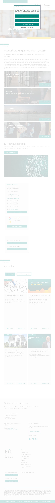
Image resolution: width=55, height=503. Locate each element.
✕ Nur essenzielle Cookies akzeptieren (27, 20)
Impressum (31, 27)
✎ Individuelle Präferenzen (27, 24)
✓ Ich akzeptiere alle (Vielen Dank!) (27, 16)
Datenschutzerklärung (27, 12)
